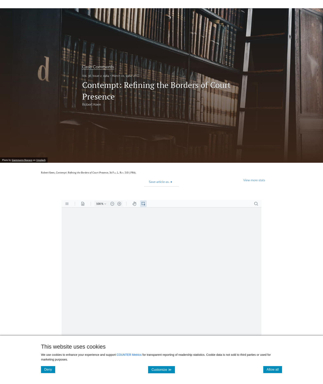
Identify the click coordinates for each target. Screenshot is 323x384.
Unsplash (41, 160)
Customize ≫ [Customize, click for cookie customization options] (163, 369)
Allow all (274, 369)
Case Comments (98, 66)
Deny (49, 369)
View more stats (254, 180)
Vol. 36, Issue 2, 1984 (95, 75)
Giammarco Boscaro (22, 160)
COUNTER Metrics (129, 354)
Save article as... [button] (160, 182)
